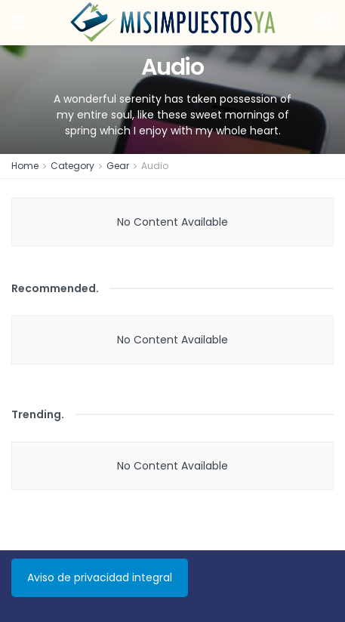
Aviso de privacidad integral (99, 577)
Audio (154, 165)
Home (25, 165)
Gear (117, 165)
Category (72, 165)
